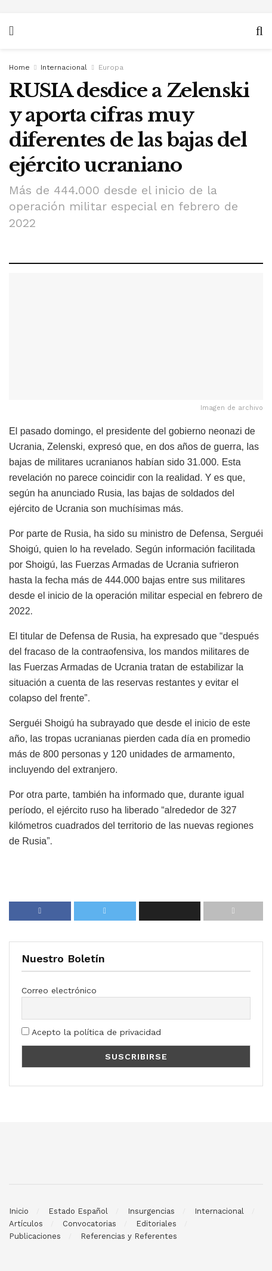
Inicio (19, 1211)
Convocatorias (89, 1223)
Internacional (64, 67)
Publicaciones (35, 1236)
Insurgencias (151, 1211)
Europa (110, 67)
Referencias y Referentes (129, 1236)
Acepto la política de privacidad (91, 1032)
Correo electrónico (59, 990)
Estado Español (78, 1211)
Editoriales (156, 1223)
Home (19, 67)
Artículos (26, 1223)
